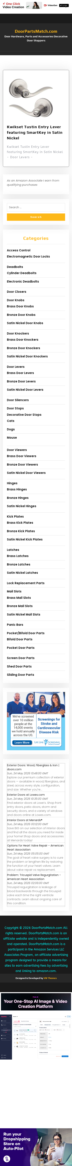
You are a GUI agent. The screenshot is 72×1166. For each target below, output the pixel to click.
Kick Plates (15, 516)
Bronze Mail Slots (20, 606)
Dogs (11, 429)
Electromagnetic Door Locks (28, 256)
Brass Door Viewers (21, 456)
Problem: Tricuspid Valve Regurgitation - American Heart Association (34, 877)
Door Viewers (17, 450)
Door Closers (16, 292)
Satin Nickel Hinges (21, 506)
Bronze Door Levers (21, 381)
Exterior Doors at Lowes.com (26, 795)
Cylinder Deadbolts (21, 273)
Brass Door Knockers (22, 340)
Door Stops (15, 408)
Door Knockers (18, 333)
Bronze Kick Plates (21, 531)
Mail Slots (14, 591)
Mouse (12, 438)
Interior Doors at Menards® (24, 820)
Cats (10, 421)
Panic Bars (15, 625)
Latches (13, 550)
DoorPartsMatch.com (36, 31)
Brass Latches (18, 556)
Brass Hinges (17, 489)
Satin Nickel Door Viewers (26, 473)
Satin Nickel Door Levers (25, 390)
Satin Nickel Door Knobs (25, 323)
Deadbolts (15, 267)
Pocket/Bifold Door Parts (26, 633)
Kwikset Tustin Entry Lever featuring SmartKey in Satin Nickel (35, 132)
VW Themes (50, 978)
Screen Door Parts (21, 658)
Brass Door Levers (20, 373)
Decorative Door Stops (24, 415)
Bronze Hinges (18, 498)
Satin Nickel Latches (22, 573)
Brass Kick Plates (20, 523)
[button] (36, 53)
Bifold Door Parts (19, 639)
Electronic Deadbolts (23, 281)
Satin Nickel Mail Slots (23, 614)
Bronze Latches (18, 564)
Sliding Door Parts (20, 675)
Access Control (18, 250)
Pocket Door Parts (21, 648)
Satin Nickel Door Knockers (27, 356)
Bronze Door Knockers (23, 348)
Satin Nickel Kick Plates (25, 539)
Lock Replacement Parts (26, 583)
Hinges (12, 483)
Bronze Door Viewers (22, 465)
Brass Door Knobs (20, 306)
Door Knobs (15, 300)
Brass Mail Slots (19, 598)
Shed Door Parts (19, 666)
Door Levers (16, 367)
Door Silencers (18, 400)
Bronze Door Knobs (21, 315)
